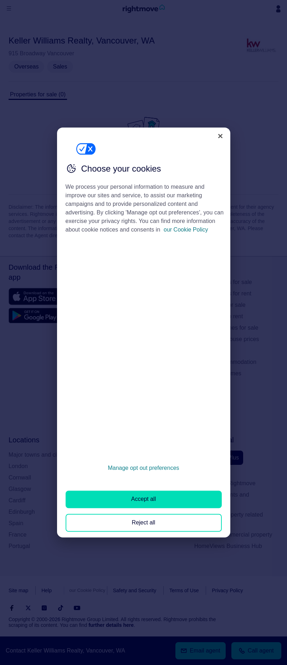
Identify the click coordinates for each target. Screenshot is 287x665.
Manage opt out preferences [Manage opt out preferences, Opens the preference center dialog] (143, 468)
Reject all (143, 522)
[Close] (220, 136)
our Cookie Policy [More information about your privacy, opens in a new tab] (186, 230)
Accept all (143, 499)
